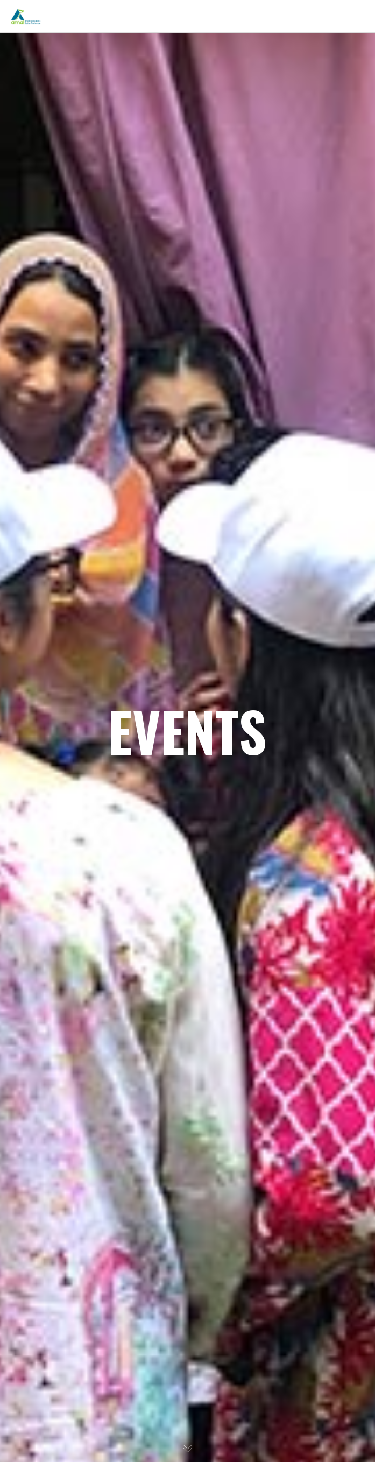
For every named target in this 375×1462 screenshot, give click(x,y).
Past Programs (61, 252)
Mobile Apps (57, 342)
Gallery (47, 274)
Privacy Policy (52, 500)
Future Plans (57, 229)
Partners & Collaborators (78, 297)
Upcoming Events (66, 455)
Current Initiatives (66, 206)
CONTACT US (50, 523)
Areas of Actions (63, 161)
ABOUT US (46, 71)
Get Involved (57, 478)
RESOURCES (48, 319)
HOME (37, 48)
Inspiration (54, 93)
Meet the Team (61, 139)
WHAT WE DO (51, 184)
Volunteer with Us (66, 432)
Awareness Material (69, 387)
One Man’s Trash (64, 365)
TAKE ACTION (51, 410)
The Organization (65, 116)
